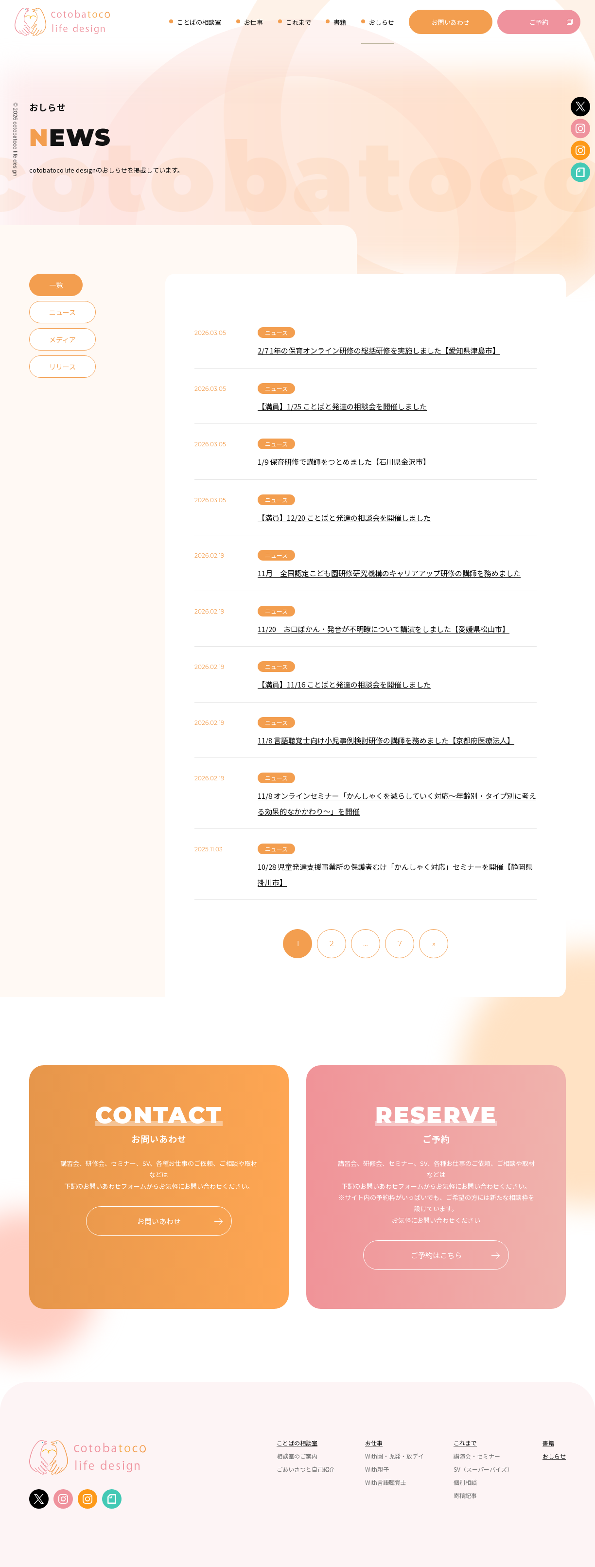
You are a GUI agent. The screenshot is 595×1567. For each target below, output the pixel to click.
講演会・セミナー (477, 1456)
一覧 (56, 285)
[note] (580, 172)
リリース (62, 366)
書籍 (339, 22)
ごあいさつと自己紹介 (306, 1469)
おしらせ (381, 22)
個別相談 (465, 1482)
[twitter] (580, 106)
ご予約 (538, 22)
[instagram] (580, 129)
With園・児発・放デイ (394, 1456)
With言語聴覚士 (385, 1482)
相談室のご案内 (297, 1456)
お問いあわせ (451, 22)
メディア (62, 339)
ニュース (62, 312)
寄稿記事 (465, 1495)
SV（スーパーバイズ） (483, 1469)
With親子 (377, 1469)
